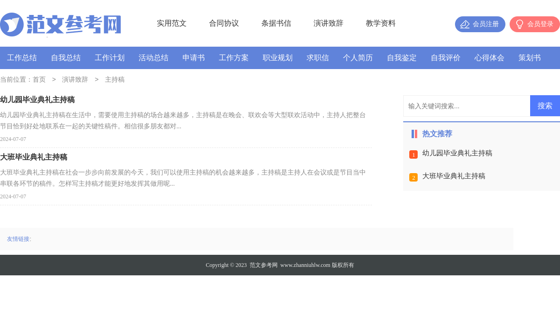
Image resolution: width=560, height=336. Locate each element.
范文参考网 (264, 265)
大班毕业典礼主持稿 (453, 176)
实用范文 (172, 23)
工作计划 (110, 58)
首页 (39, 80)
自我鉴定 (402, 58)
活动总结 (153, 58)
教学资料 (381, 23)
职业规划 (278, 58)
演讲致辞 (328, 23)
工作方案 (234, 58)
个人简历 (358, 58)
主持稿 (115, 80)
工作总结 (22, 58)
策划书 (529, 58)
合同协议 (224, 23)
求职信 (318, 58)
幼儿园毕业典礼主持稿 (457, 153)
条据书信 (276, 23)
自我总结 (66, 58)
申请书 (193, 58)
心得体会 (489, 58)
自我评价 (446, 58)
